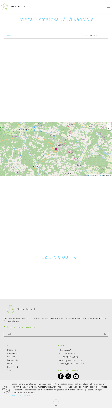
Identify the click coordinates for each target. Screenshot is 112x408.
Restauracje (12, 379)
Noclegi (10, 376)
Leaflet (90, 262)
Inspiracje (11, 362)
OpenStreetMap (99, 262)
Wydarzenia (12, 372)
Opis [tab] (9, 35)
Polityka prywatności (20, 395)
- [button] (109, 216)
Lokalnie (11, 369)
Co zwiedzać (13, 366)
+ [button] (109, 212)
